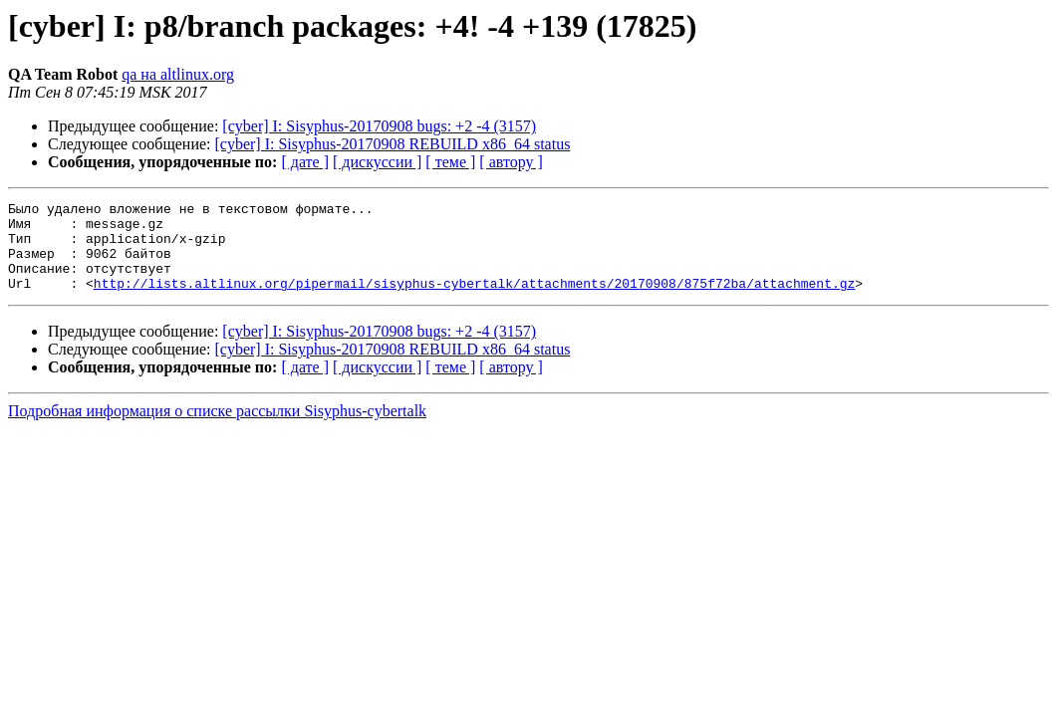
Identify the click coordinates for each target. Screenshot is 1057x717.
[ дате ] (305, 161)
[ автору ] (510, 161)
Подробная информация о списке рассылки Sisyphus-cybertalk (217, 428)
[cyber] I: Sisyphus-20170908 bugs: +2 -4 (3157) (379, 126)
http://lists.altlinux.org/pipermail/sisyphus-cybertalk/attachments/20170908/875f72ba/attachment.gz (474, 301)
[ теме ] (450, 161)
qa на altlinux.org (178, 74)
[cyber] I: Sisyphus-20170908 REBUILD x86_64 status (393, 143)
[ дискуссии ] (377, 161)
